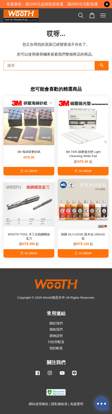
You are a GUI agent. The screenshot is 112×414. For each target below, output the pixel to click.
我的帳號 (56, 348)
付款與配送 (56, 342)
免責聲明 (76, 404)
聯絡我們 (56, 329)
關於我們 (56, 323)
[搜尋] (49, 65)
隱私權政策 (59, 404)
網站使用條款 (38, 404)
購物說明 (56, 336)
